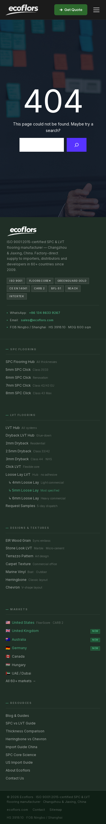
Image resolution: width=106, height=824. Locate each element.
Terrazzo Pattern (27, 556)
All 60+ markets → (21, 681)
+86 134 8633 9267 (44, 313)
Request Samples (32, 506)
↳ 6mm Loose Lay (37, 498)
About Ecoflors (18, 770)
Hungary (16, 664)
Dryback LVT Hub (28, 435)
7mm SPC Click (30, 385)
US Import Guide (19, 762)
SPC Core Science (21, 755)
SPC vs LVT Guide (21, 723)
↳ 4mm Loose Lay (36, 482)
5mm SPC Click (27, 369)
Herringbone (26, 580)
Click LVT (22, 466)
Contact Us (15, 778)
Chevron (24, 587)
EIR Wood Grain (28, 540)
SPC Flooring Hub (31, 362)
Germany (53, 648)
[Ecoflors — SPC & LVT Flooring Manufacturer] (21, 10)
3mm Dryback (29, 459)
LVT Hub (21, 428)
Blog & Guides (17, 715)
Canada (15, 656)
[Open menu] (96, 10)
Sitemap (55, 810)
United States (34, 622)
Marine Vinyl (26, 572)
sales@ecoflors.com (37, 320)
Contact (39, 810)
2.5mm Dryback (28, 451)
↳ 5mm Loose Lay (33, 490)
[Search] (77, 145)
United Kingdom (53, 630)
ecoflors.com (17, 810)
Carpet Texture (31, 564)
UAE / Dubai (18, 673)
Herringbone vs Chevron (26, 739)
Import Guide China (21, 747)
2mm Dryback (25, 443)
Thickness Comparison (25, 731)
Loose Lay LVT (31, 474)
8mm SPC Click (28, 393)
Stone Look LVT (35, 548)
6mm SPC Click (27, 377)
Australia (53, 639)
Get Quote (71, 9)
